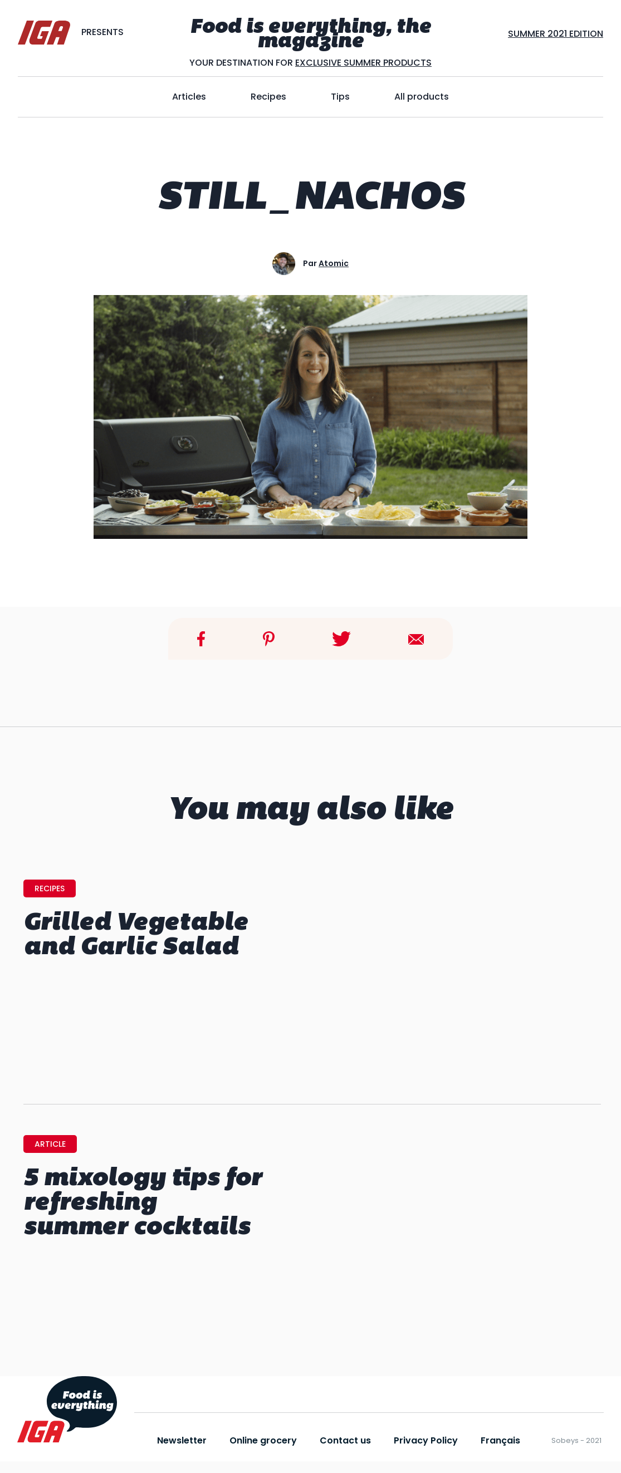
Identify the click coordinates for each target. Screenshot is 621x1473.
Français (500, 1440)
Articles (189, 96)
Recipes (268, 96)
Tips (340, 96)
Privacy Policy (426, 1440)
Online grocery (263, 1440)
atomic (334, 263)
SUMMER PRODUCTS (386, 62)
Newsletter (182, 1440)
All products (421, 96)
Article (50, 1144)
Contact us (345, 1440)
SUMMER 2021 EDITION (555, 33)
